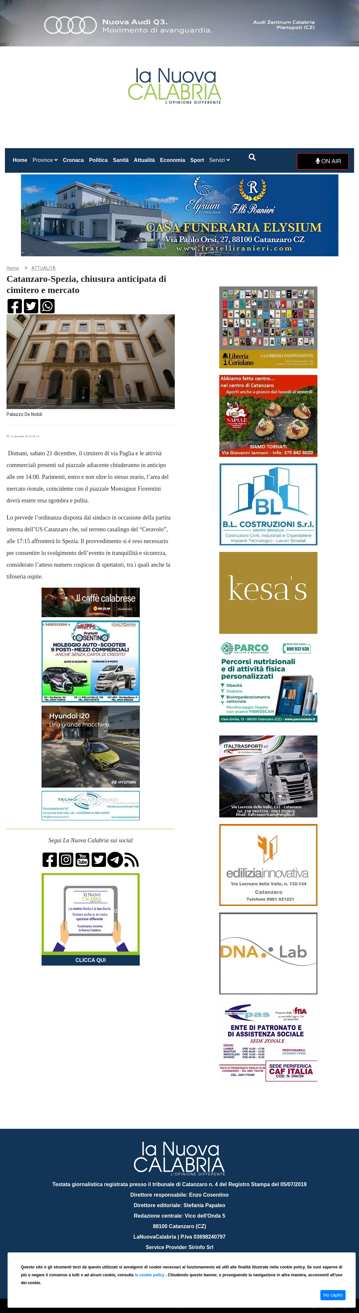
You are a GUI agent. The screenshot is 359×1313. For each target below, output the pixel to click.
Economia (172, 160)
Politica (98, 160)
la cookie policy (150, 1275)
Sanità (121, 160)
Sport (197, 160)
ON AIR (328, 161)
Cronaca (73, 160)
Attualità (144, 160)
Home (21, 159)
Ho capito (333, 1295)
